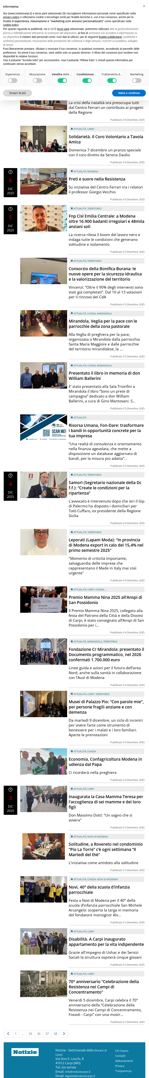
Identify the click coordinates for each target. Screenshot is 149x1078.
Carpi (90, 129)
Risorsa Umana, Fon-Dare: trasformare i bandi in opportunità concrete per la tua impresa (106, 430)
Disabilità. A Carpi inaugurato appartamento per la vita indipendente (106, 941)
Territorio (94, 208)
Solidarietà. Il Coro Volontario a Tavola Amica (106, 139)
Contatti (120, 1056)
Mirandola (104, 313)
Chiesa (91, 313)
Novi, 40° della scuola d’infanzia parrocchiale (99, 889)
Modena (92, 171)
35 (30, 1034)
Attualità (80, 129)
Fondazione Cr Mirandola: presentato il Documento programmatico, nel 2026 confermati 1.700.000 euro (106, 654)
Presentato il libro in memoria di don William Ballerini (104, 375)
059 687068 (68, 1067)
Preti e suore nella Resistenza (97, 179)
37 (47, 1034)
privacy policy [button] (11, 17)
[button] (144, 6)
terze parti (63, 28)
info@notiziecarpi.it (77, 1072)
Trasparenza (123, 1071)
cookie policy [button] (10, 24)
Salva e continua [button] (129, 93)
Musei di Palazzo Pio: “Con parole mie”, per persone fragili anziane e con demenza (106, 707)
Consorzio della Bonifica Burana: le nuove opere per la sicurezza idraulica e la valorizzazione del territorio (105, 274)
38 (55, 1034)
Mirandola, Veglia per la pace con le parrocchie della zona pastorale (103, 323)
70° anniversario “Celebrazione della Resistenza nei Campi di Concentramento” (104, 987)
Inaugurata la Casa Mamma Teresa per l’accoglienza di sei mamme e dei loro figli (106, 802)
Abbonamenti (124, 1061)
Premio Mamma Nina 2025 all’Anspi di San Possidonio (105, 600)
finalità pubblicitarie (110, 36)
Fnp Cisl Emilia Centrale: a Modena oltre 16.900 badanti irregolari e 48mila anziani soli (106, 221)
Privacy (119, 1066)
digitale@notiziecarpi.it (80, 1076)
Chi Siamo (121, 1051)
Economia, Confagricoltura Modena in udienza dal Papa (105, 761)
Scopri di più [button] (17, 93)
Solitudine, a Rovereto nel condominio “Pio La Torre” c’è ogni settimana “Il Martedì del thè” (106, 849)
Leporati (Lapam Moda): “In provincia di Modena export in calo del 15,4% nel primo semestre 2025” (106, 545)
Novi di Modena (97, 836)
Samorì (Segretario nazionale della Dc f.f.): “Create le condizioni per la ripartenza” (105, 488)
